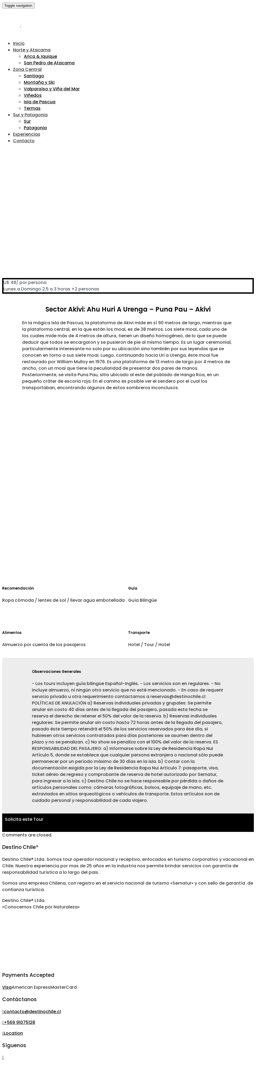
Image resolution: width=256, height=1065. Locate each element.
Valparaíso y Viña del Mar (52, 89)
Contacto (24, 141)
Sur (27, 121)
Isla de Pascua (39, 102)
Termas (32, 108)
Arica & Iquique (40, 56)
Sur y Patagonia (30, 115)
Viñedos (33, 95)
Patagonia (35, 128)
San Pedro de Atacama (49, 63)
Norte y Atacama (32, 50)
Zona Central (27, 69)
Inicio (19, 43)
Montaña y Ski (39, 82)
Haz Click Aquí (20, 826)
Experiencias (26, 134)
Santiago (34, 76)
